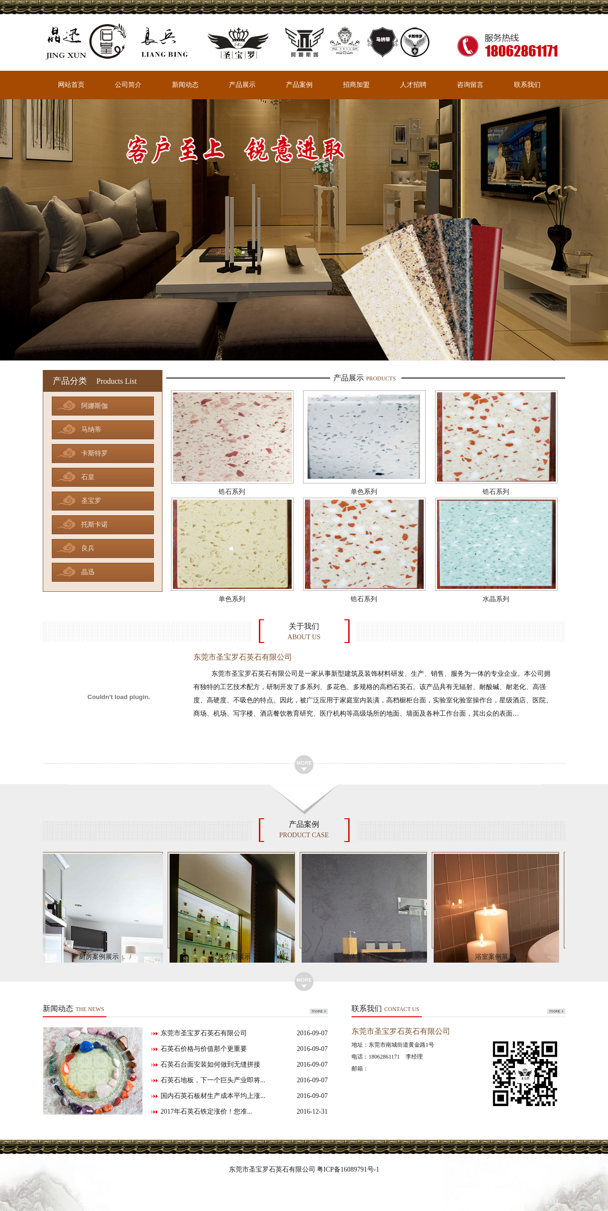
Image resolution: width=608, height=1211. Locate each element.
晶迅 (88, 572)
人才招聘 (413, 84)
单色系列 (364, 491)
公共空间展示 (233, 956)
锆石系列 (231, 491)
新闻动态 (185, 84)
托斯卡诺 (94, 524)
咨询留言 (470, 84)
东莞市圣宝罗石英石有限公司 (244, 1033)
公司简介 (128, 84)
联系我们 (527, 84)
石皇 (88, 477)
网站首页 (71, 84)
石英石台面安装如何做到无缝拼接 (244, 1064)
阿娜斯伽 (94, 405)
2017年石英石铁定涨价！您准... (244, 1111)
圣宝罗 (91, 500)
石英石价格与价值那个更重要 (244, 1049)
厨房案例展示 (101, 956)
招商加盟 (356, 84)
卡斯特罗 (94, 453)
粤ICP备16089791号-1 (348, 1169)
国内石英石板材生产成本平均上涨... (244, 1096)
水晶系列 (496, 599)
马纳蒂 (91, 429)
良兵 (88, 548)
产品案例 (299, 84)
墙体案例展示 (365, 956)
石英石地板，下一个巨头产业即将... (244, 1080)
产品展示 (242, 84)
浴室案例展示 (497, 956)
